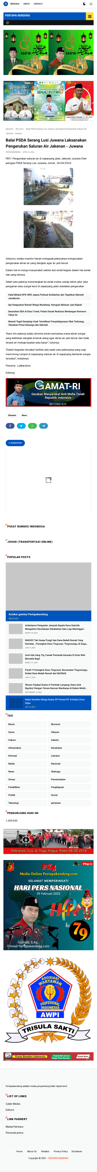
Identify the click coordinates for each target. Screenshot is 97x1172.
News (24, 415)
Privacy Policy (61, 1151)
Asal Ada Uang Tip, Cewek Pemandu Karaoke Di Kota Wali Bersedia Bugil (55, 657)
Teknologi (13, 803)
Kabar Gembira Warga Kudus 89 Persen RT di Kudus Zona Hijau (54, 701)
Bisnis (11, 724)
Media (11, 763)
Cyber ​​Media (13, 1103)
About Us (32, 1151)
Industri (55, 740)
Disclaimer (77, 1151)
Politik (11, 795)
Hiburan (55, 732)
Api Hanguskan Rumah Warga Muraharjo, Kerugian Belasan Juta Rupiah (45, 304)
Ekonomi (20, 129)
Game (11, 732)
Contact (38, 4)
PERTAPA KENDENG (17, 15)
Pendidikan (14, 787)
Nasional (55, 763)
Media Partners (14, 1126)
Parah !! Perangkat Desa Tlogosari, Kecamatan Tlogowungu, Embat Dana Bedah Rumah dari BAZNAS (56, 672)
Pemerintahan (58, 779)
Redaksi (45, 1151)
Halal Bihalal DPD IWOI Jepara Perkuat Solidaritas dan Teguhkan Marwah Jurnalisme (46, 296)
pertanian (56, 803)
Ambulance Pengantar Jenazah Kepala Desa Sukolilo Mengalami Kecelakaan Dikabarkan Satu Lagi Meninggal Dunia (54, 627)
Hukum (12, 740)
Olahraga (55, 771)
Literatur (55, 755)
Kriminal (12, 755)
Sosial (54, 795)
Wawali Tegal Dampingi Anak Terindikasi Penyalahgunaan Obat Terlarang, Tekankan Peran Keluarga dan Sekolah (46, 323)
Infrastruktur (14, 748)
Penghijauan (57, 787)
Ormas (11, 779)
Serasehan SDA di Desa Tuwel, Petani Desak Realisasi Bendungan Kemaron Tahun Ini (47, 313)
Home (19, 1151)
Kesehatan (56, 748)
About (26, 4)
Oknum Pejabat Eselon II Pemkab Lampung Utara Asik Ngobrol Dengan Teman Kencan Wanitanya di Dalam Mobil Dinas (55, 686)
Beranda (14, 4)
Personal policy (14, 1132)
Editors (10, 1109)
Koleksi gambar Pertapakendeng (28, 614)
